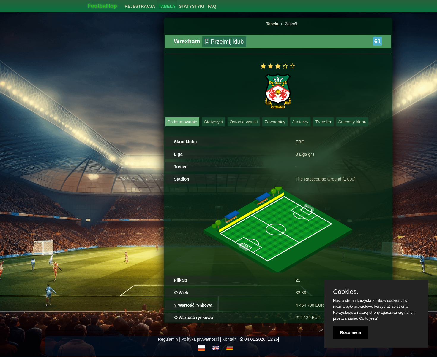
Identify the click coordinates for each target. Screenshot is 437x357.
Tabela (272, 23)
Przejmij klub (224, 41)
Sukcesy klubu (352, 121)
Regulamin (168, 339)
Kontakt (229, 339)
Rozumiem (350, 332)
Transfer (323, 121)
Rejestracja (140, 6)
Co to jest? (368, 318)
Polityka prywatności (200, 339)
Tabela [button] (167, 6)
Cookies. (346, 292)
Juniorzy (300, 121)
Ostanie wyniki (244, 121)
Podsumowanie (182, 121)
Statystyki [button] (191, 6)
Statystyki (213, 121)
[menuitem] (140, 4)
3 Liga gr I (305, 154)
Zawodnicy (274, 121)
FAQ (212, 6)
